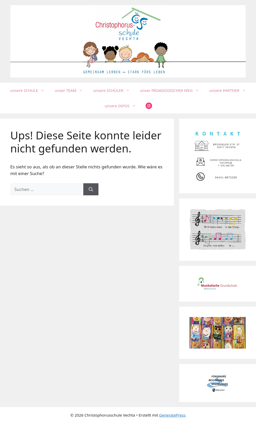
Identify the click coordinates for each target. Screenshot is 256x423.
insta (149, 105)
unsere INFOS (123, 105)
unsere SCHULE (30, 90)
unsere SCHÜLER (114, 90)
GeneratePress (172, 415)
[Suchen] (90, 189)
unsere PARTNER (230, 90)
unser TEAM (71, 90)
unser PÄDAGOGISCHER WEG (172, 90)
